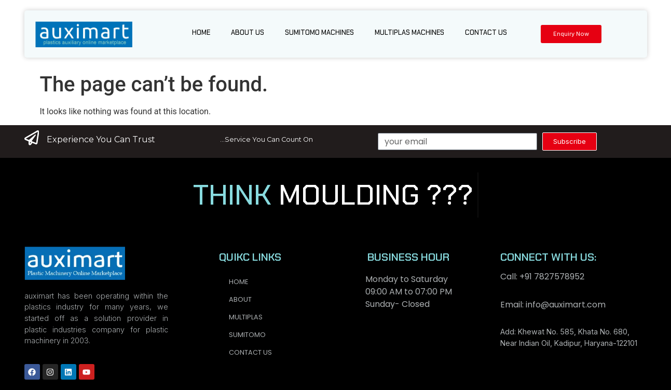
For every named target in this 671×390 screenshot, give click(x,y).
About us (247, 32)
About (240, 299)
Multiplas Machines (409, 32)
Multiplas (246, 317)
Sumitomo (247, 334)
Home (201, 32)
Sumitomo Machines (319, 32)
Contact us (486, 32)
